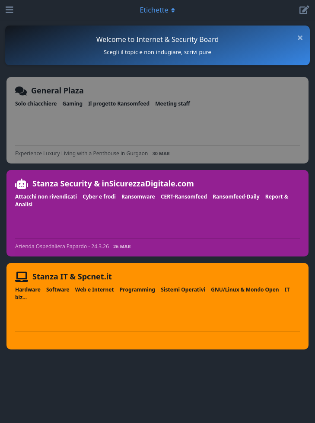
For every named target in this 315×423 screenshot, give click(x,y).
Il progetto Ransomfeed (119, 103)
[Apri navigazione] (8, 10)
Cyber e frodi (99, 196)
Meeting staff (172, 103)
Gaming (72, 103)
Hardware (28, 289)
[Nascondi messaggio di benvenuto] (300, 37)
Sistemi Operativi (183, 289)
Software (58, 289)
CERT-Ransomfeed (184, 196)
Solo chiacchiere (36, 103)
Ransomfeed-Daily (236, 196)
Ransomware (138, 196)
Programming (137, 289)
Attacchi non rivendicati (46, 196)
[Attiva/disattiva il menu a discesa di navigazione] (158, 10)
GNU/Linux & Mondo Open (245, 289)
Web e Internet (94, 289)
